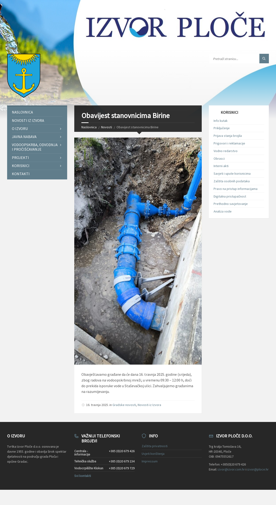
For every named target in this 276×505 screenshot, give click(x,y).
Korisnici (20, 165)
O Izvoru (20, 128)
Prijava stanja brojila (228, 136)
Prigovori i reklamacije (229, 143)
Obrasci (219, 158)
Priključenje (222, 128)
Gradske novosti (124, 405)
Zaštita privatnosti (155, 446)
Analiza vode (223, 211)
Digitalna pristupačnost (230, 196)
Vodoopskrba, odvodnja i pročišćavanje (35, 147)
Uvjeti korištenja (153, 453)
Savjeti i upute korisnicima (232, 173)
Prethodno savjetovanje (231, 204)
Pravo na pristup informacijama (235, 189)
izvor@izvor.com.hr (231, 469)
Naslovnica (89, 127)
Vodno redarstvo (226, 151)
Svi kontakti (82, 476)
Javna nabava (24, 136)
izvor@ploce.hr (258, 469)
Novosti (106, 127)
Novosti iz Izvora (149, 405)
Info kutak (221, 121)
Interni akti (221, 166)
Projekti (20, 157)
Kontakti (21, 173)
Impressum (150, 461)
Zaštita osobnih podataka (232, 181)
